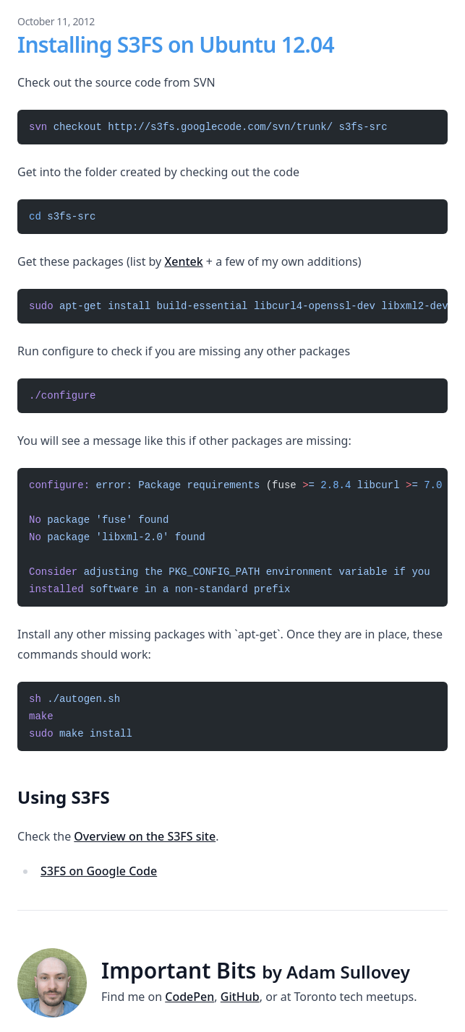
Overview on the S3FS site (145, 836)
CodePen (189, 997)
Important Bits (255, 970)
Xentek (183, 261)
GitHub (240, 997)
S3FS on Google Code (98, 871)
